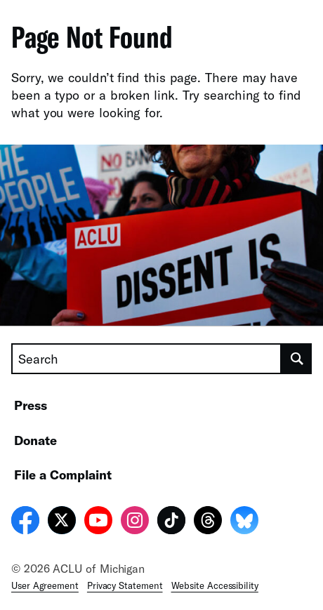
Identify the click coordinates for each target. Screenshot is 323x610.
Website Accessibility (214, 585)
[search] (297, 358)
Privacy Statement (125, 585)
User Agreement (45, 585)
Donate (35, 440)
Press (30, 405)
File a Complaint (63, 474)
